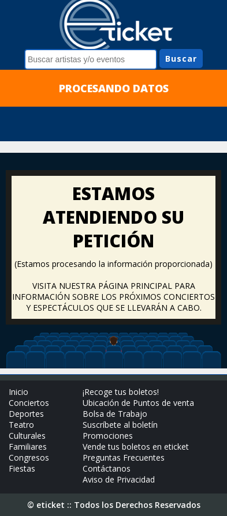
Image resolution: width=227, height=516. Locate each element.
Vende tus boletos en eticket (136, 446)
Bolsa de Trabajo (115, 413)
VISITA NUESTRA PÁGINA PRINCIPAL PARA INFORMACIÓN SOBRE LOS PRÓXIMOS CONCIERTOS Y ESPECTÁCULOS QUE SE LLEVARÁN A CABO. (113, 296)
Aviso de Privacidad (119, 479)
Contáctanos (107, 468)
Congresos (29, 457)
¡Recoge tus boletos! (121, 391)
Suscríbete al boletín (120, 424)
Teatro (21, 424)
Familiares (28, 446)
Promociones (108, 435)
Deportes (26, 413)
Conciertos (29, 402)
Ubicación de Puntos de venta (138, 402)
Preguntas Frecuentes (124, 457)
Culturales (27, 435)
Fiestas (22, 468)
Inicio (18, 391)
